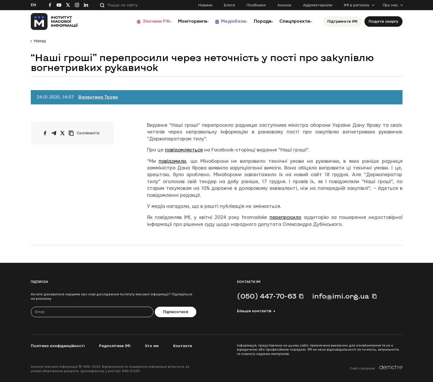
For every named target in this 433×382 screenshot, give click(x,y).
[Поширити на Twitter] (62, 133)
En (33, 5)
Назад (40, 41)
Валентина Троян (98, 97)
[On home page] (54, 21)
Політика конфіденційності (58, 346)
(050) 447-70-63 (266, 295)
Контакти (182, 346)
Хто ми (152, 346)
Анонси (284, 5)
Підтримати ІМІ (342, 21)
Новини (205, 5)
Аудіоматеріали (317, 5)
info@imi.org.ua (340, 295)
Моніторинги (182, 21)
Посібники (256, 5)
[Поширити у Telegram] (53, 133)
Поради (258, 21)
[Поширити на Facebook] (45, 133)
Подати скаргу (383, 21)
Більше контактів (254, 311)
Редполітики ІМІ (114, 346)
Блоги (229, 5)
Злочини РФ (142, 21)
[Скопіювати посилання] (85, 133)
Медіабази (225, 21)
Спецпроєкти (293, 21)
